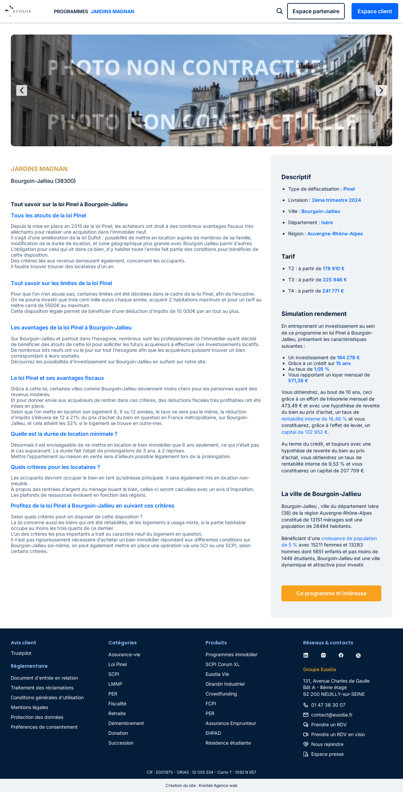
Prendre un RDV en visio (338, 734)
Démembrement (126, 723)
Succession (120, 743)
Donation (118, 733)
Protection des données (37, 717)
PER (112, 694)
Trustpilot (21, 653)
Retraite (117, 713)
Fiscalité (117, 703)
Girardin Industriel (225, 684)
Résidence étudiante (228, 743)
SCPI (113, 674)
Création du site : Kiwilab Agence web (201, 785)
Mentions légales (29, 707)
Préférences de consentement (44, 727)
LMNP (115, 684)
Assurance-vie (124, 654)
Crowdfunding (221, 694)
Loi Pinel (117, 664)
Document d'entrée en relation (44, 678)
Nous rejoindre (327, 744)
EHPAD (213, 733)
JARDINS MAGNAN (112, 11)
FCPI (211, 703)
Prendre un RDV (329, 724)
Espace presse (327, 754)
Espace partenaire (316, 11)
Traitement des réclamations (42, 687)
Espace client (375, 11)
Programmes (71, 11)
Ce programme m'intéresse (331, 593)
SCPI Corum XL (223, 664)
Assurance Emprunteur (231, 723)
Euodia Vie (217, 674)
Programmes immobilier (231, 654)
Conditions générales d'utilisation (47, 697)
